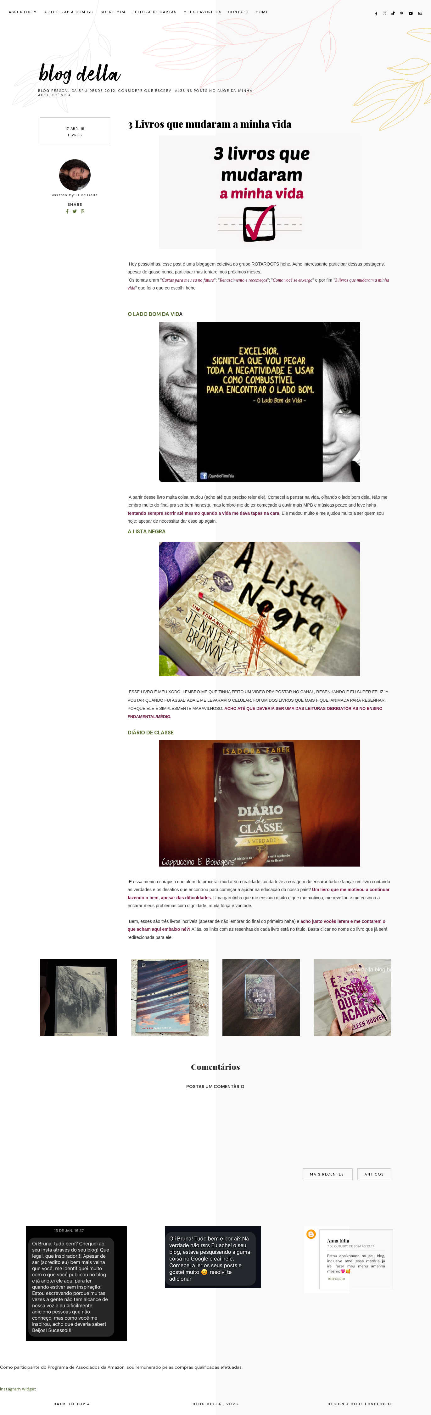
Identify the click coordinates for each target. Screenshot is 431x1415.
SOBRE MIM (113, 12)
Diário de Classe (151, 732)
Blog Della (80, 74)
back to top (71, 1404)
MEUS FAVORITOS (202, 12)
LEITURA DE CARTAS (154, 12)
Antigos (374, 1174)
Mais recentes (327, 1174)
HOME (262, 12)
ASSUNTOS (20, 12)
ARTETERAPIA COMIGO (69, 12)
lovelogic (378, 1404)
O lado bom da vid (153, 314)
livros (75, 135)
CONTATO (238, 12)
